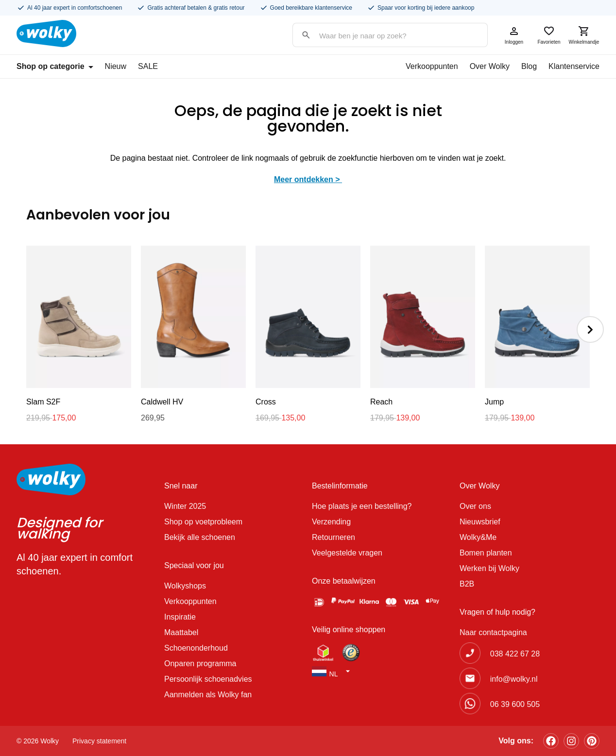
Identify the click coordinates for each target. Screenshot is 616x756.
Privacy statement (99, 741)
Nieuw (115, 66)
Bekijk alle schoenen (199, 537)
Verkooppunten (432, 66)
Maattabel (181, 632)
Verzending (331, 522)
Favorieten (549, 35)
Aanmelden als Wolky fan (208, 694)
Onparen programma (200, 663)
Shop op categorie (55, 66)
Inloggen (514, 35)
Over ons (475, 506)
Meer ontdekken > (308, 179)
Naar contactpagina (493, 632)
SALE (148, 66)
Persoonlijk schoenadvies (208, 679)
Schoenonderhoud (196, 648)
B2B (467, 584)
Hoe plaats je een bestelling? (361, 506)
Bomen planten (486, 553)
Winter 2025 (185, 506)
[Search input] (380, 36)
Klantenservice (573, 66)
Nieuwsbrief (480, 522)
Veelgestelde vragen (347, 553)
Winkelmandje (583, 35)
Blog (529, 66)
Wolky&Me (478, 537)
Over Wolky (490, 66)
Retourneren (333, 537)
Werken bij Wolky (489, 568)
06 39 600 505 (515, 704)
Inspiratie (180, 617)
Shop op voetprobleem (203, 522)
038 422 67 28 (515, 654)
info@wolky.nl (514, 679)
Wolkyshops (185, 586)
